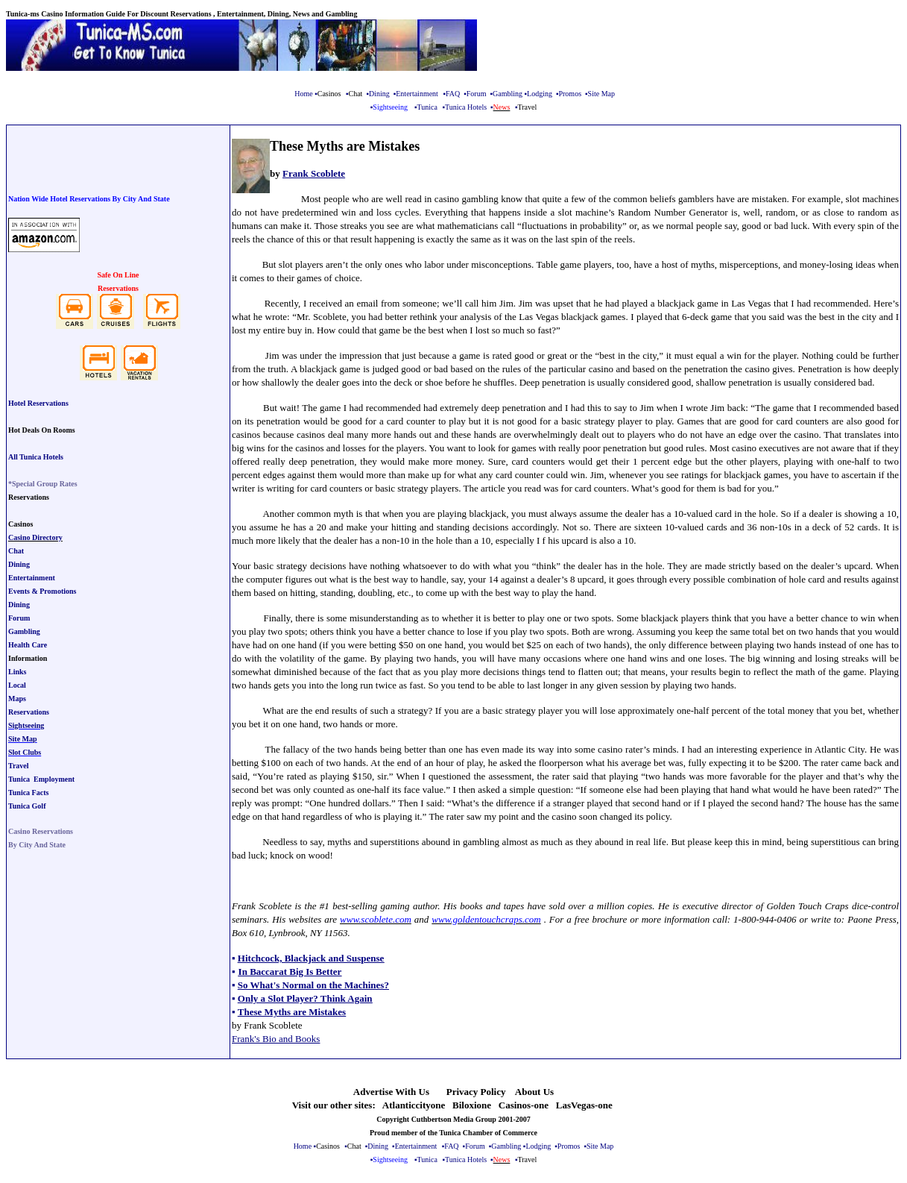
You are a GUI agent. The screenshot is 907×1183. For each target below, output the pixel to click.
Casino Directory (35, 537)
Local (17, 685)
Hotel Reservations (38, 403)
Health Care (27, 645)
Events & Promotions (42, 591)
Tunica (427, 107)
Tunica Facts (28, 792)
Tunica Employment (41, 779)
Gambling (507, 94)
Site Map (601, 94)
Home (303, 94)
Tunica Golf (26, 806)
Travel (18, 766)
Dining (379, 94)
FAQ (453, 94)
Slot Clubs (24, 752)
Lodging (539, 94)
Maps (17, 698)
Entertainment (417, 94)
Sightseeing (26, 725)
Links (17, 672)
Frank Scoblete (313, 173)
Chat (16, 551)
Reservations (28, 712)
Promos (569, 94)
